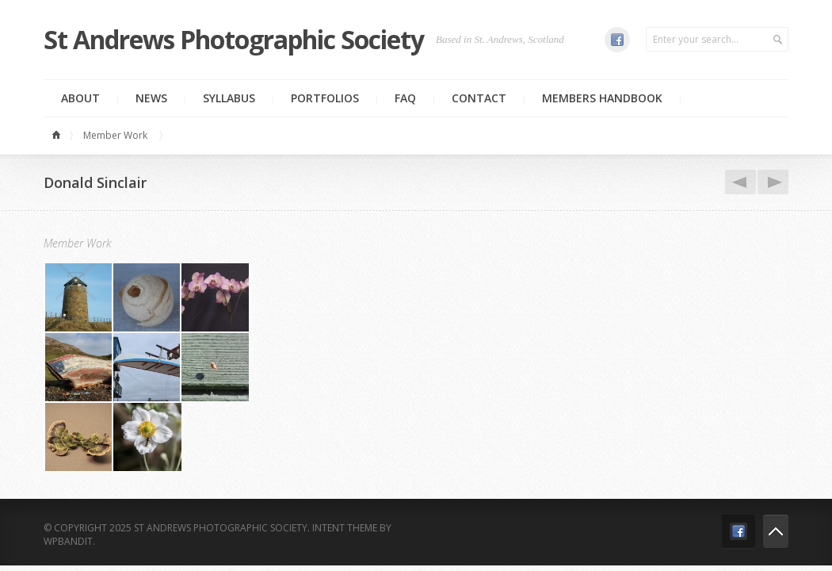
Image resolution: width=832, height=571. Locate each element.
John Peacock (770, 182)
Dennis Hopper (737, 182)
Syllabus (229, 97)
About (80, 97)
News (151, 97)
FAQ (405, 97)
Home (59, 135)
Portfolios (325, 97)
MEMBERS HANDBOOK (602, 97)
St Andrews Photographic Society (234, 40)
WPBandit (68, 541)
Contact (479, 97)
